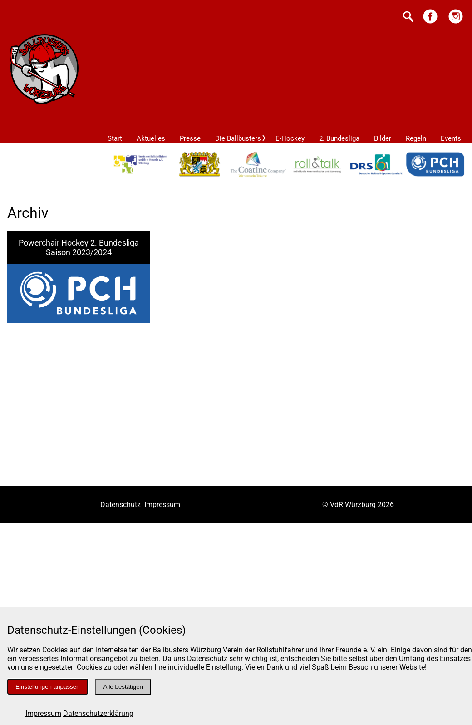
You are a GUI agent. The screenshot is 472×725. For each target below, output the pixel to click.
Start (115, 138)
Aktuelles (151, 138)
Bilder (382, 138)
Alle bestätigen (123, 686)
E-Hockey (290, 138)
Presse (190, 138)
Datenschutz (120, 504)
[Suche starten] (408, 17)
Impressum (43, 713)
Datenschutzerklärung (98, 713)
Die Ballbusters (238, 138)
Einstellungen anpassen (47, 686)
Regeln (416, 138)
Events (451, 138)
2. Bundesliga (339, 138)
